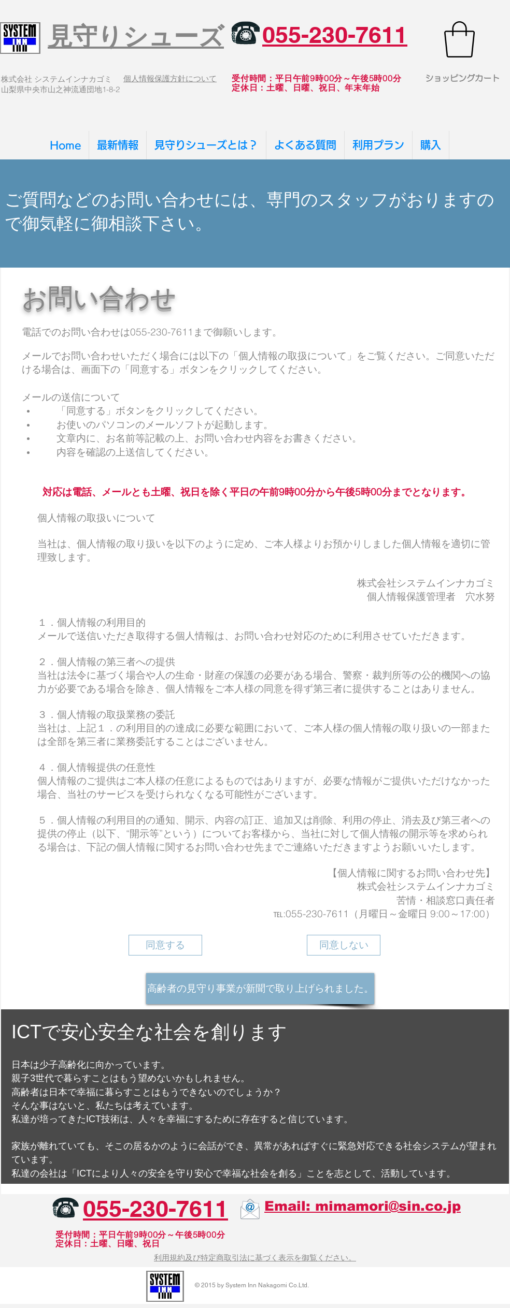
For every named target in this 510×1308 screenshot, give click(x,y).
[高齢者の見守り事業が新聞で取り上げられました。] (260, 988)
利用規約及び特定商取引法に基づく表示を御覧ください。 (255, 1257)
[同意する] (165, 945)
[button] (459, 39)
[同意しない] (343, 945)
